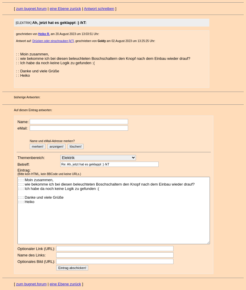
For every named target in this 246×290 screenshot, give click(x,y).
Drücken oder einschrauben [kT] (53, 41)
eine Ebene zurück (65, 8)
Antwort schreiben (99, 8)
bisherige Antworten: (27, 97)
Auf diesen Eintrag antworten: (33, 110)
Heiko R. (44, 34)
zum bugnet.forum (31, 8)
